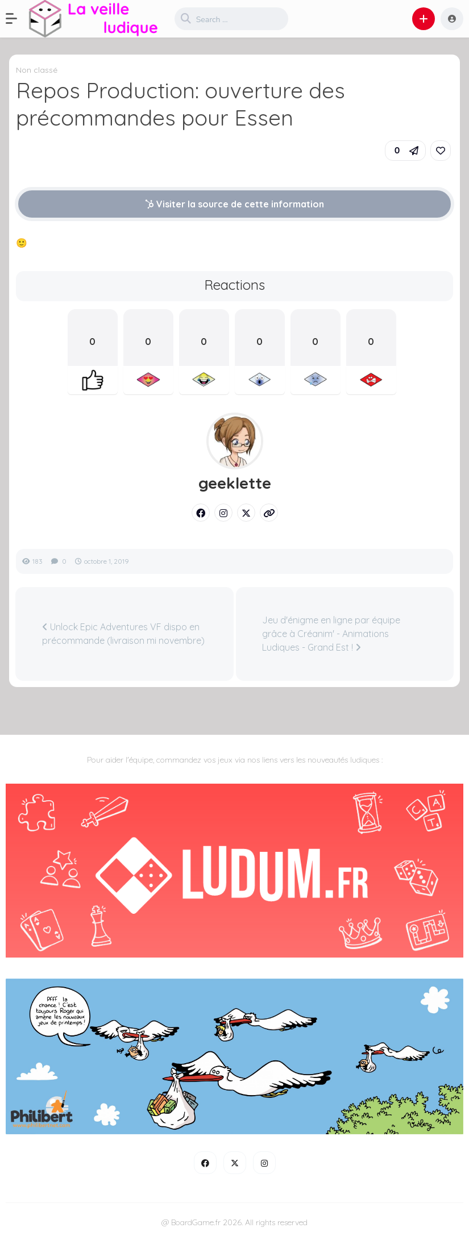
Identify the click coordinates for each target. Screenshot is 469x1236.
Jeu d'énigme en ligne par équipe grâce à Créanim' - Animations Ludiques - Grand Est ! (331, 633)
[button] (17, 18)
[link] (440, 150)
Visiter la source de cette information (234, 204)
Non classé (36, 70)
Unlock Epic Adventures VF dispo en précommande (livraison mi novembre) (123, 633)
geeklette (234, 483)
